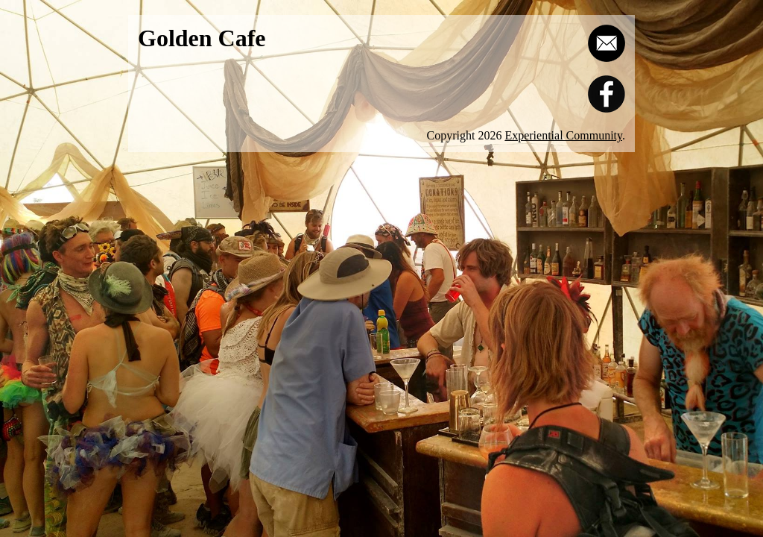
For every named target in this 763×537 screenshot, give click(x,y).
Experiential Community (563, 135)
